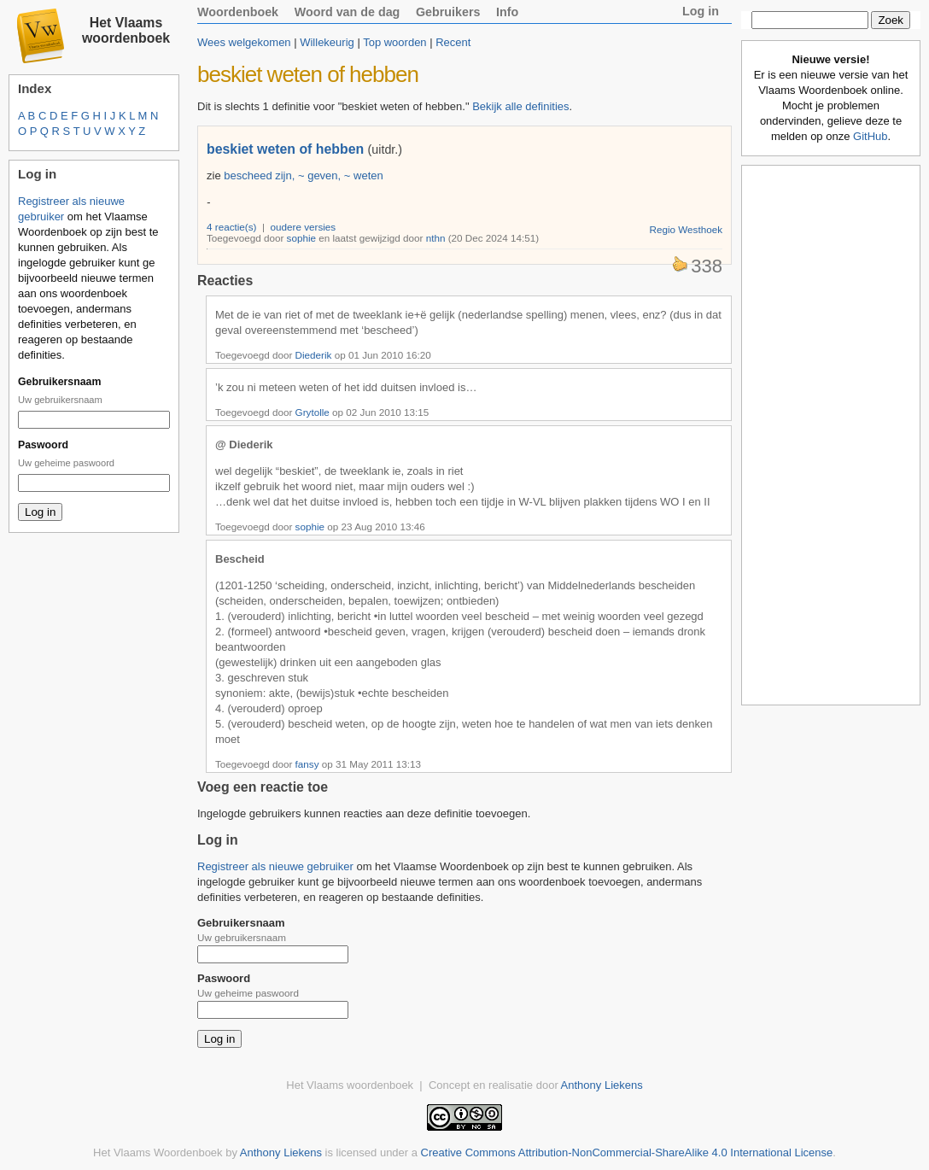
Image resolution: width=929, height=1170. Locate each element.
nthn (436, 237)
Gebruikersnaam (59, 382)
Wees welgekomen (244, 42)
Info (507, 12)
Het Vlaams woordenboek (126, 30)
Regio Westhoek (685, 229)
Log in (700, 11)
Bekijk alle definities (520, 106)
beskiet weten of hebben (285, 149)
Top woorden (394, 42)
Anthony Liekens (602, 1085)
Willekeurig (327, 42)
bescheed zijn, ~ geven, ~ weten (303, 175)
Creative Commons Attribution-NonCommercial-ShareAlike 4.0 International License (627, 1152)
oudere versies (303, 226)
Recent (452, 42)
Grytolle (312, 412)
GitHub (870, 136)
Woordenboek (237, 12)
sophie (301, 237)
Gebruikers (448, 12)
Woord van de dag (347, 12)
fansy (307, 763)
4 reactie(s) (231, 226)
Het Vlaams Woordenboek (158, 1152)
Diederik (313, 354)
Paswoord (43, 445)
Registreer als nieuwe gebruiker (275, 866)
